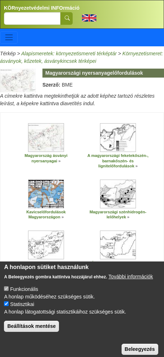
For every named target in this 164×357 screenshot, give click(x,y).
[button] (46, 137)
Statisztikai (22, 310)
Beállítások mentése (31, 332)
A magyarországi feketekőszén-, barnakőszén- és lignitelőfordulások (118, 160)
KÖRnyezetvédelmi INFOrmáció (41, 8)
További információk (131, 283)
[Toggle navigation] (9, 37)
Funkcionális (24, 295)
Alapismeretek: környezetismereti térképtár (69, 53)
